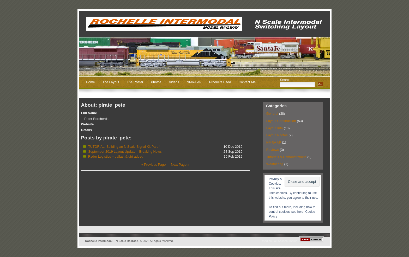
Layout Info (274, 128)
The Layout (111, 82)
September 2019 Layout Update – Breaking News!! (126, 151)
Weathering (274, 164)
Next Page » (180, 164)
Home (90, 82)
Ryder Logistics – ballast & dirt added (115, 156)
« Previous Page (153, 164)
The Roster (135, 82)
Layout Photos (277, 135)
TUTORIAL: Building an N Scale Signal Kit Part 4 (124, 147)
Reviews (272, 150)
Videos (174, 82)
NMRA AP (194, 82)
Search (285, 80)
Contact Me (247, 82)
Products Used (220, 82)
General (272, 113)
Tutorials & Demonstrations (286, 157)
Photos (156, 82)
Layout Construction (281, 121)
